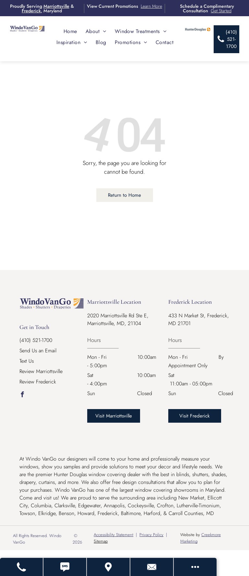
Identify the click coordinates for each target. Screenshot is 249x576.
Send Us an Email (37, 350)
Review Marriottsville (41, 371)
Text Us (26, 361)
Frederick (31, 10)
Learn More (151, 6)
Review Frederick (37, 381)
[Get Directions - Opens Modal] (108, 567)
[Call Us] (21, 567)
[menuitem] (70, 31)
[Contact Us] (152, 567)
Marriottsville (56, 6)
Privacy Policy (151, 535)
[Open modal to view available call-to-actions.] (195, 567)
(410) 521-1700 (35, 340)
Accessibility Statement (113, 535)
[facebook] (22, 395)
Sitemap (101, 541)
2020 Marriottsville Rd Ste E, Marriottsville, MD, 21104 (117, 319)
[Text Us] (65, 567)
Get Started (221, 10)
